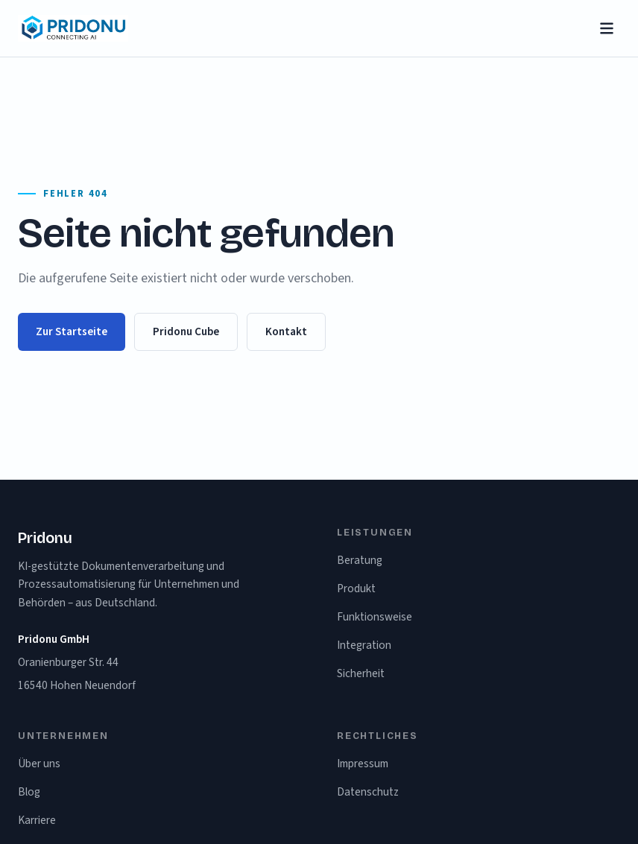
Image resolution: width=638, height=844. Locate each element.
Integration (364, 645)
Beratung (359, 560)
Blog (29, 792)
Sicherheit (361, 673)
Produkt (356, 588)
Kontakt (286, 331)
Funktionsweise (374, 617)
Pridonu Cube (186, 331)
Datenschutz (368, 792)
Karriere (37, 820)
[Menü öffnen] (606, 28)
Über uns (39, 763)
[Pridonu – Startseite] (73, 28)
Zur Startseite (71, 331)
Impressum (362, 763)
